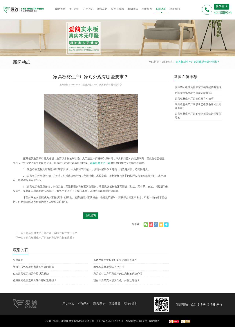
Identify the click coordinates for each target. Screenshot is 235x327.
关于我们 (68, 303)
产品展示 (84, 303)
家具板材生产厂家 (100, 163)
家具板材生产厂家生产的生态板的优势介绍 (117, 273)
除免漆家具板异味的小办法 (108, 266)
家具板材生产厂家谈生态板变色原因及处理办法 (198, 106)
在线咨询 (91, 215)
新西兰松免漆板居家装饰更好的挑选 (33, 266)
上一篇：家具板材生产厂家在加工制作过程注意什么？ (46, 233)
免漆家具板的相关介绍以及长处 (31, 273)
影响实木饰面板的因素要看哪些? (193, 93)
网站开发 (131, 321)
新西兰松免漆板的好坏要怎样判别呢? (114, 260)
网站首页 (154, 61)
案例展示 (99, 303)
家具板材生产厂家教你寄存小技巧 (194, 98)
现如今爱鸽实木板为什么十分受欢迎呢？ (116, 280)
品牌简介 (18, 260)
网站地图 (154, 321)
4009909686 (223, 12)
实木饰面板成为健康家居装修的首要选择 (198, 87)
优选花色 (114, 303)
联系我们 (130, 303)
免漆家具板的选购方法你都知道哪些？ (35, 280)
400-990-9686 (206, 304)
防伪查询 (221, 6)
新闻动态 (167, 61)
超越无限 (142, 321)
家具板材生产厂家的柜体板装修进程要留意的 (198, 115)
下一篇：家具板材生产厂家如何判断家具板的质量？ (45, 237)
